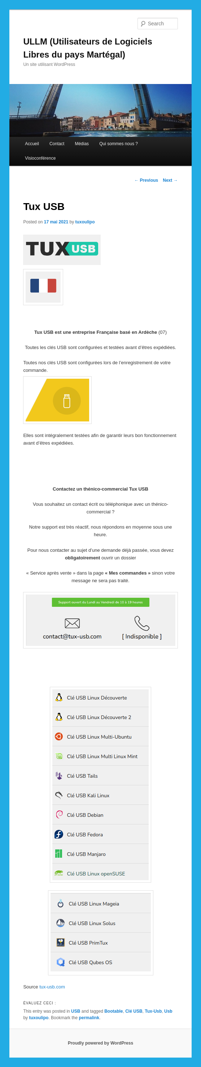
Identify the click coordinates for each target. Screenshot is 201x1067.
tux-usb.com (52, 987)
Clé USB (133, 1011)
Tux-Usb (153, 1011)
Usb (168, 1011)
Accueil (32, 143)
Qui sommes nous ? (118, 143)
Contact (56, 143)
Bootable (113, 1011)
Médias (82, 143)
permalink (89, 1017)
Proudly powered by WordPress (100, 1043)
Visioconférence (40, 158)
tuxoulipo (85, 221)
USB (75, 1011)
